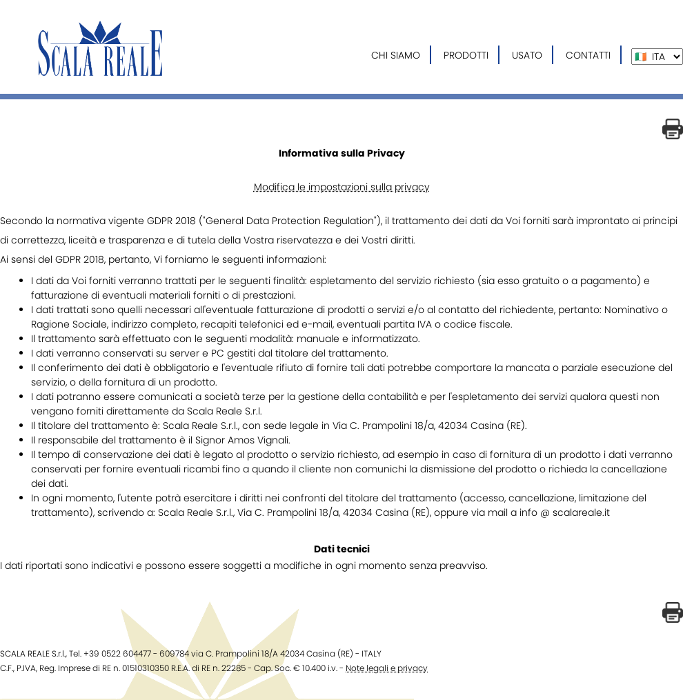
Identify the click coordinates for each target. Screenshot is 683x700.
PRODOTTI (466, 55)
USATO (527, 55)
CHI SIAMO (395, 55)
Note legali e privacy (387, 668)
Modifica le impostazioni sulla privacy (342, 187)
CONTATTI (588, 55)
